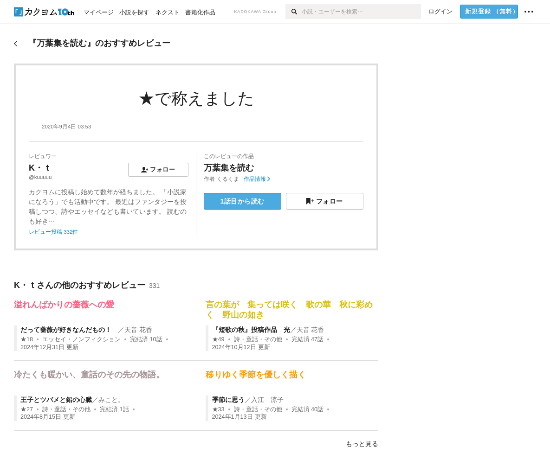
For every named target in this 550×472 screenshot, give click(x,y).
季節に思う (228, 399)
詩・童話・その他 (258, 339)
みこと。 (111, 399)
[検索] (293, 11)
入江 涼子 (267, 399)
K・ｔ (40, 167)
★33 (218, 409)
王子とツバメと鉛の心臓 (56, 399)
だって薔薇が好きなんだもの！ (69, 329)
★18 (26, 339)
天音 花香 (138, 329)
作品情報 (257, 179)
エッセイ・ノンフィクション (81, 339)
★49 (218, 339)
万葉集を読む (229, 167)
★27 (26, 409)
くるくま (228, 179)
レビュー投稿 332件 (53, 232)
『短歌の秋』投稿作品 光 (251, 329)
